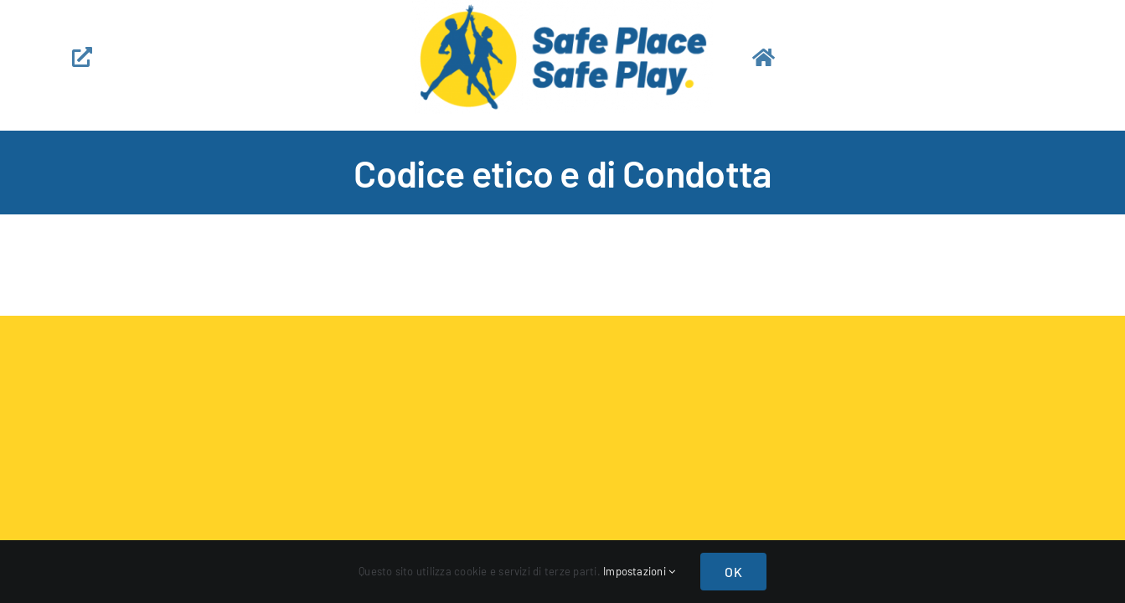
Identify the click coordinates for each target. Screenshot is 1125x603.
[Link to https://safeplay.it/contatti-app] (217, 57)
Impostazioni (639, 571)
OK (733, 572)
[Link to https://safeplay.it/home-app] (897, 57)
